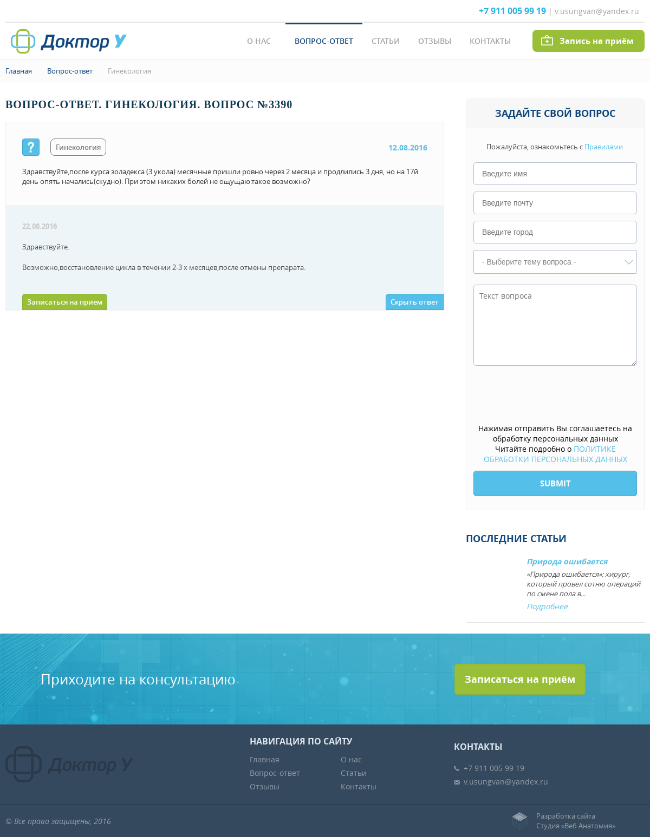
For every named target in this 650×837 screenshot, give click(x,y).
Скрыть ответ (415, 302)
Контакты (490, 41)
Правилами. (604, 146)
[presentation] (555, 395)
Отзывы (434, 41)
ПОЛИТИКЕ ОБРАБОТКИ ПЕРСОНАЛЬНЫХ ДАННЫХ (555, 454)
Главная (18, 71)
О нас (259, 41)
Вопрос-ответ (324, 41)
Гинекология (129, 71)
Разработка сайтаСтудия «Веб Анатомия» (575, 821)
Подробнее (547, 606)
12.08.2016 (407, 147)
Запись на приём (597, 41)
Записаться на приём (64, 302)
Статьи (386, 41)
